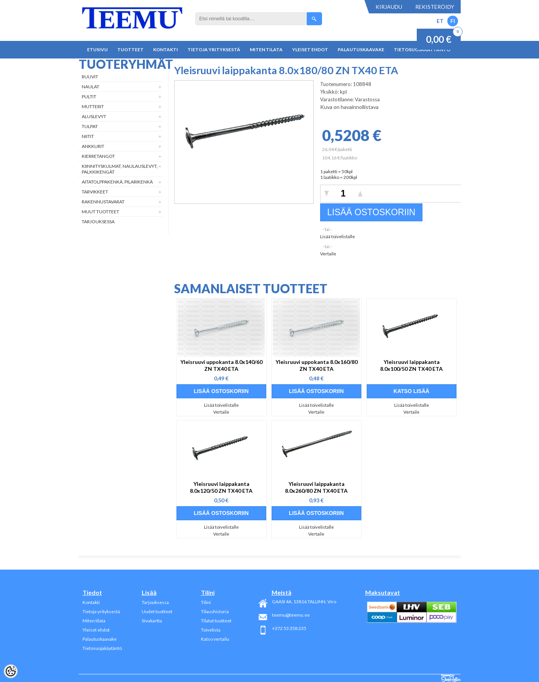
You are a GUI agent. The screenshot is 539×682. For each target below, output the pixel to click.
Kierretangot (98, 156)
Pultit (89, 96)
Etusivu (97, 49)
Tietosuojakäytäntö (102, 648)
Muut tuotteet (100, 211)
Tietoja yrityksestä (214, 49)
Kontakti (165, 49)
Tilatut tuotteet (216, 621)
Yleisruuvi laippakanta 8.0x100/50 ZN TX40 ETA (411, 365)
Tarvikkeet (95, 192)
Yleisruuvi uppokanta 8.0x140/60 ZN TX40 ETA (221, 365)
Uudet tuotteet (157, 611)
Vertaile (328, 254)
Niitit (88, 136)
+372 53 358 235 (289, 628)
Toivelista (210, 630)
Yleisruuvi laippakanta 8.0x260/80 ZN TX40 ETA (316, 487)
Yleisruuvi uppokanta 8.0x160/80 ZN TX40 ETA (316, 365)
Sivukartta (152, 621)
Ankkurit (93, 146)
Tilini (206, 602)
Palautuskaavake (361, 49)
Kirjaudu (389, 6)
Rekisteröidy (434, 6)
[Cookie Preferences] (11, 671)
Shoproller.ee (451, 678)
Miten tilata (266, 49)
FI (452, 21)
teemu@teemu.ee (291, 615)
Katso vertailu (215, 639)
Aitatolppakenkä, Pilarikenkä (117, 182)
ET (440, 21)
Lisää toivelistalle (337, 236)
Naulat (90, 86)
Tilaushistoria (215, 611)
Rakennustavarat (103, 202)
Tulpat (90, 126)
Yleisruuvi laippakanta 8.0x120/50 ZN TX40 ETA (221, 487)
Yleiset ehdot (310, 49)
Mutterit (93, 106)
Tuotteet (130, 49)
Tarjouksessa (98, 221)
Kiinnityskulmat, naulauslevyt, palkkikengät (120, 169)
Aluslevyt (94, 116)
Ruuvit (90, 77)
